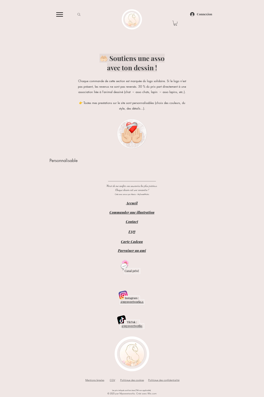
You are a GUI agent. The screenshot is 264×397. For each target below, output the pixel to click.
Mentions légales (94, 380)
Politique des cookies (132, 380)
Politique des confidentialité (163, 380)
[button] (175, 23)
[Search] (79, 14)
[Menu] (59, 14)
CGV (112, 380)
